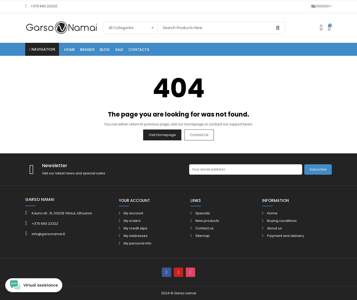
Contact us (199, 134)
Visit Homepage (162, 134)
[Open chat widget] (33, 285)
